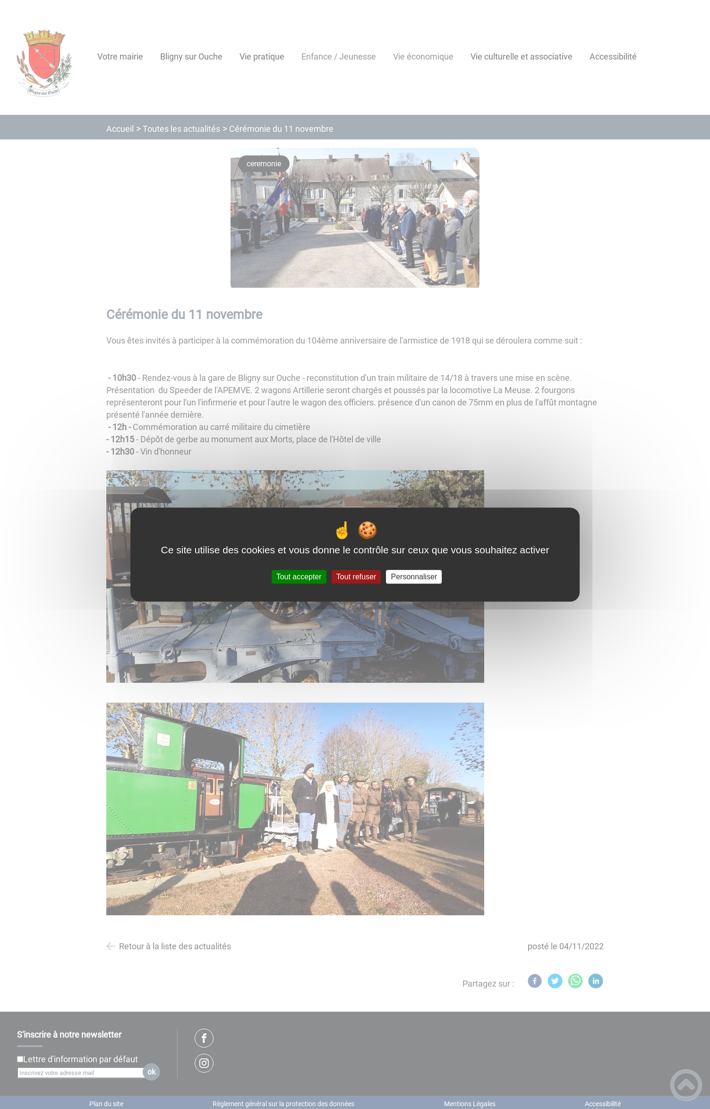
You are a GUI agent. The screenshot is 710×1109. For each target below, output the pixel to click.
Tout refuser (356, 577)
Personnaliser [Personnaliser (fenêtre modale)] (414, 577)
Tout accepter (299, 577)
